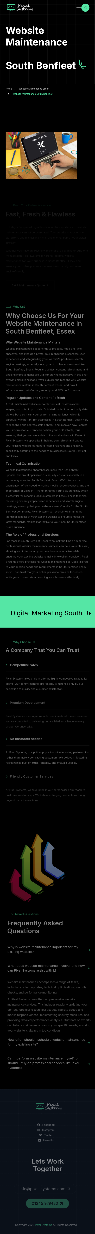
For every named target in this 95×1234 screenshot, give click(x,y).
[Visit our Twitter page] (44, 1135)
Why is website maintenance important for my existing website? (44, 949)
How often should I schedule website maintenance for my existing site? (48, 1042)
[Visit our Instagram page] (44, 1130)
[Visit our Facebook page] (44, 1124)
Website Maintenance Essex (34, 88)
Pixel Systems (41, 1225)
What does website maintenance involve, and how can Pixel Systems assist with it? (47, 968)
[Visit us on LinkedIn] (44, 1140)
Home (9, 88)
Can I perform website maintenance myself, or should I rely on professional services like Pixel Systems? (45, 1063)
